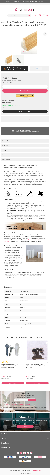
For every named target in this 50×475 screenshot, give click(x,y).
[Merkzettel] (40, 15)
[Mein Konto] (35, 15)
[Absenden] (32, 399)
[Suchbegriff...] (17, 15)
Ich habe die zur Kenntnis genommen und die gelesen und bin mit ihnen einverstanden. (24, 408)
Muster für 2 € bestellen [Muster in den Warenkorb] (25, 111)
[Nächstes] (47, 42)
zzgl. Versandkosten (14, 83)
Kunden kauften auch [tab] (34, 337)
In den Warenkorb (25, 91)
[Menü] (3, 15)
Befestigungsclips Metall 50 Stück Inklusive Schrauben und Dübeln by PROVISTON (35, 366)
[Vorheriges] (3, 42)
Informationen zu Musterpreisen (10, 108)
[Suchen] (29, 15)
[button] (25, 96)
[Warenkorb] (46, 15)
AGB (34, 407)
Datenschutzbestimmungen (14, 407)
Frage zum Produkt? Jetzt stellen (27, 119)
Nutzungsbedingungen (24, 404)
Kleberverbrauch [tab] (7, 155)
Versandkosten (37, 470)
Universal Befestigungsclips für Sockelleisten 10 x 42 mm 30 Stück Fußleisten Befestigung (10, 366)
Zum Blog (25, 426)
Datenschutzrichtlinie (10, 404)
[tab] (25, 141)
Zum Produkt (12, 383)
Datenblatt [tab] (5, 145)
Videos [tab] (4, 150)
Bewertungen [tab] (6, 159)
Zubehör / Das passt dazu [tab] (16, 337)
